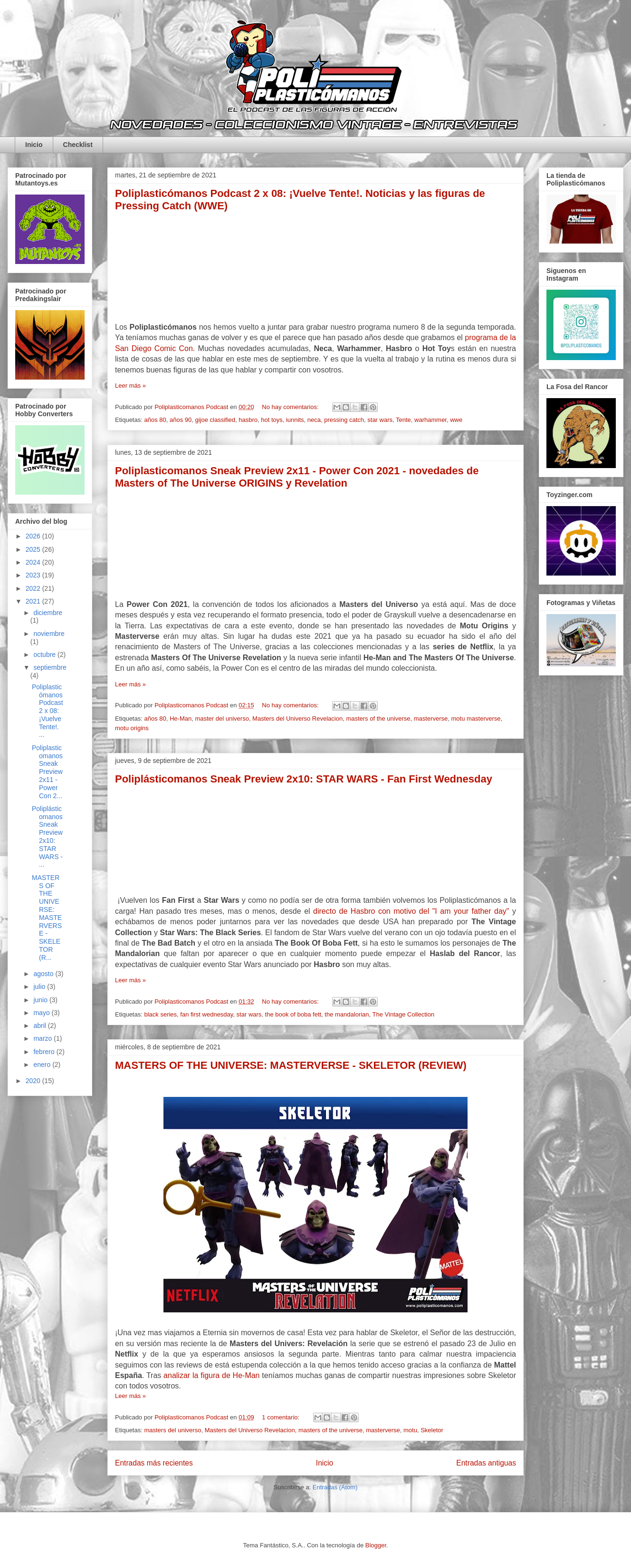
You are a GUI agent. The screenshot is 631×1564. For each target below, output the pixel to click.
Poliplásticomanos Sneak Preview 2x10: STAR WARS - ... (47, 837)
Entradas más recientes (154, 1463)
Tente (403, 419)
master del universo (222, 718)
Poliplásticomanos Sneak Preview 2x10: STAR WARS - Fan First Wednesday (303, 779)
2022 (34, 588)
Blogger (375, 1545)
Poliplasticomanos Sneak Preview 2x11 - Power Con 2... (47, 772)
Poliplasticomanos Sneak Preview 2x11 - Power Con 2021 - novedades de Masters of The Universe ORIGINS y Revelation (296, 477)
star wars (379, 419)
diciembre (47, 612)
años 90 (180, 419)
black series (160, 1014)
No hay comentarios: (291, 407)
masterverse (431, 718)
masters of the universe (378, 718)
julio (40, 986)
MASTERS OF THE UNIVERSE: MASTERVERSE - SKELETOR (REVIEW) (291, 1065)
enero (42, 1064)
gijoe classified (215, 419)
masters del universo (172, 1430)
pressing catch (344, 419)
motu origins (132, 728)
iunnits (295, 419)
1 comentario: (281, 1417)
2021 (34, 601)
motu (410, 1430)
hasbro (248, 419)
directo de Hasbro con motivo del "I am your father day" (411, 911)
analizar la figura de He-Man (211, 1375)
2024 (34, 562)
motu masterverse (476, 718)
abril (40, 1025)
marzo (43, 1038)
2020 (34, 1081)
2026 (34, 536)
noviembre (48, 633)
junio (41, 1000)
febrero (44, 1052)
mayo (42, 1013)
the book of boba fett (293, 1014)
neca (314, 419)
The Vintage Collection (404, 1014)
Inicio (34, 144)
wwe (456, 419)
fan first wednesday (206, 1014)
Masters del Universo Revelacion (297, 718)
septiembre (49, 667)
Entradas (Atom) (335, 1487)
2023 (34, 575)
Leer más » (130, 385)
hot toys (272, 419)
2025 (34, 549)
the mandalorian (347, 1014)
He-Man (180, 718)
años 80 (155, 419)
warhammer (430, 419)
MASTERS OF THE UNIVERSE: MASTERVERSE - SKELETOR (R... (47, 917)
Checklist (78, 144)
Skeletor (432, 1430)
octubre (45, 654)
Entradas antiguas (486, 1463)
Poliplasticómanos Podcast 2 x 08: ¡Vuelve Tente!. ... (47, 711)
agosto (44, 974)
